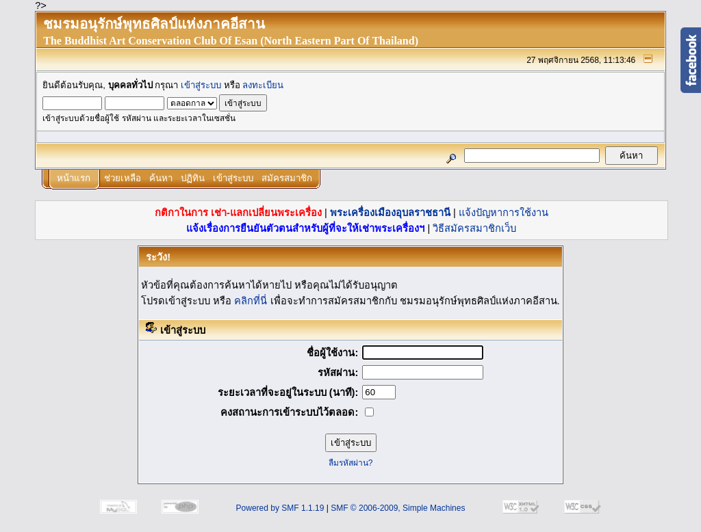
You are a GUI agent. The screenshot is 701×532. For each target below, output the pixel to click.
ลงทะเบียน (262, 85)
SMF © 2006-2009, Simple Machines (398, 508)
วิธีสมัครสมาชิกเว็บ (474, 228)
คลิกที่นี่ (250, 300)
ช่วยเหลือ (122, 178)
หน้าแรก (73, 178)
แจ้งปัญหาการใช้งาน (503, 212)
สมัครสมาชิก (287, 178)
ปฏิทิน (193, 178)
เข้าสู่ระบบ (201, 85)
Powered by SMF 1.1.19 (280, 508)
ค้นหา (161, 178)
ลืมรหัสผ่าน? (351, 463)
